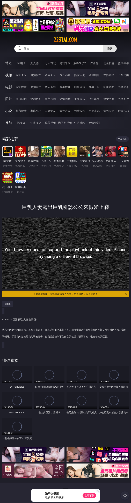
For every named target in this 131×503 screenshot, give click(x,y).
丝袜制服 (94, 75)
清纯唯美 (94, 99)
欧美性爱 (65, 87)
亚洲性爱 (21, 87)
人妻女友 (50, 111)
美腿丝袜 (79, 99)
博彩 (8, 63)
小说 (8, 110)
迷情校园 (79, 111)
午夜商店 (35, 123)
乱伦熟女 (108, 87)
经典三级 (94, 87)
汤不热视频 (65, 123)
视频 (8, 75)
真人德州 (35, 63)
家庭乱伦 (35, 111)
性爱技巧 (123, 111)
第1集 (7, 304)
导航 (8, 122)
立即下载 (89, 495)
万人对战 (50, 63)
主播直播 (108, 75)
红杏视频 (79, 123)
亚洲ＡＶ (21, 75)
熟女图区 (108, 99)
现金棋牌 (108, 63)
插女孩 (21, 123)
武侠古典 (65, 111)
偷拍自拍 (35, 87)
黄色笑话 (108, 111)
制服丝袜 (79, 87)
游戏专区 (65, 63)
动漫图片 (65, 99)
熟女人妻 (79, 75)
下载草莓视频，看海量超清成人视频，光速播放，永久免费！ (80, 294)
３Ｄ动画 (65, 75)
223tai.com (65, 39)
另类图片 (123, 99)
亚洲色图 (35, 99)
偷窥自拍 (21, 99)
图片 (8, 99)
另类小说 (94, 111)
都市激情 (21, 111)
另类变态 (123, 87)
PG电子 (21, 63)
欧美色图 (50, 99)
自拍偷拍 (35, 75)
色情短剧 (94, 123)
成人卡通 (50, 87)
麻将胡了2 (79, 63)
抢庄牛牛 (123, 63)
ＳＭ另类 (123, 75)
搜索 (110, 48)
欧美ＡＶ (50, 75)
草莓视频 (50, 123)
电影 (8, 87)
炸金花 (94, 63)
